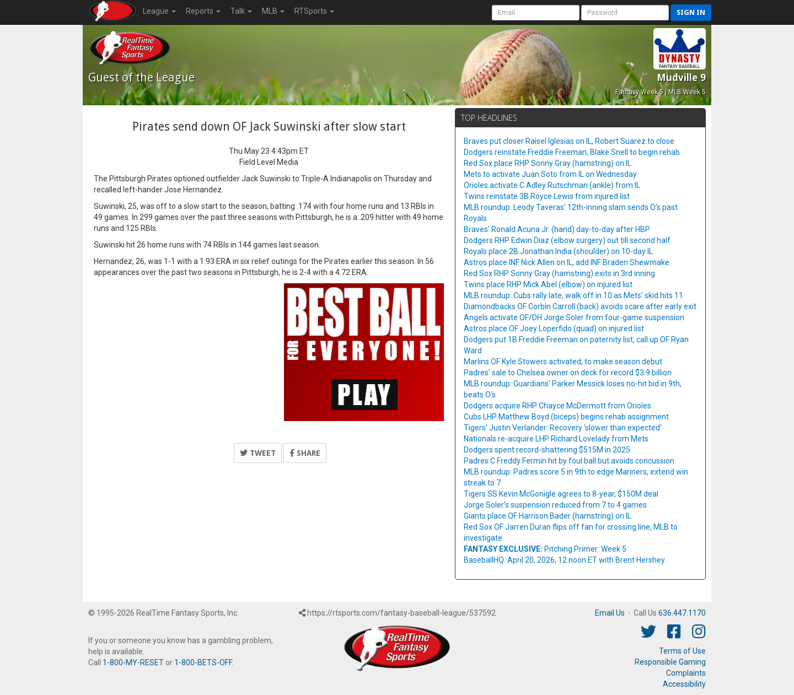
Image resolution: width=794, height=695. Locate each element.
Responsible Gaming (670, 662)
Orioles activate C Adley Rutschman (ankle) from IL (552, 185)
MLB (273, 11)
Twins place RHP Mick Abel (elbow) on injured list (548, 284)
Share (304, 453)
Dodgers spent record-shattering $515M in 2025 (547, 449)
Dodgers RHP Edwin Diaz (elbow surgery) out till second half (567, 240)
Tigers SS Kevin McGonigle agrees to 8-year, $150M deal (561, 493)
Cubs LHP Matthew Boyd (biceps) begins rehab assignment (566, 416)
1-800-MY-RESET (133, 662)
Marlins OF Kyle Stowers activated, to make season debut (563, 361)
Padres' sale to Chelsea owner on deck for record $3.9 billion (568, 372)
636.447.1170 (682, 612)
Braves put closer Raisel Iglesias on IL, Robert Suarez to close (569, 141)
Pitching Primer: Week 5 (545, 549)
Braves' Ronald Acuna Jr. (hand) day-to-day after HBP (557, 229)
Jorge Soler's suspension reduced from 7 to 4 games (555, 504)
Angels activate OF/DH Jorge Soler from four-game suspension (574, 317)
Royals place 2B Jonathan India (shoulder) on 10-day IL (558, 251)
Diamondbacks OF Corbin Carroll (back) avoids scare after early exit (580, 306)
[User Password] (625, 12)
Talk (241, 11)
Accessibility (684, 684)
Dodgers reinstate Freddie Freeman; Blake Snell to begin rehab (572, 152)
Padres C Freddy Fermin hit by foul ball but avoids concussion (569, 460)
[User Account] (536, 12)
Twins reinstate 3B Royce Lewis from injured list (547, 196)
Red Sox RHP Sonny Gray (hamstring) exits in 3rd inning (559, 273)
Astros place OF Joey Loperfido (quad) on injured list (554, 328)
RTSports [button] (314, 11)
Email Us (610, 612)
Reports (203, 11)
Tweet (258, 453)
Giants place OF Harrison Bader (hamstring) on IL (547, 515)
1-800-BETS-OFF (203, 662)
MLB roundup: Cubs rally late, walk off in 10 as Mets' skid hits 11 (573, 295)
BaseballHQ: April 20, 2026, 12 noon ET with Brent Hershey (564, 560)
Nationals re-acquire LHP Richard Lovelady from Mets (556, 438)
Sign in (691, 12)
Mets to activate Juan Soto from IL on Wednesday (550, 174)
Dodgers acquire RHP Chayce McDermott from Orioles (557, 405)
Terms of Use (682, 650)
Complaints (686, 673)
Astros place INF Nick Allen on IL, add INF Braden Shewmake (566, 262)
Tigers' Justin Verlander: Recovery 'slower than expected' (563, 427)
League (159, 11)
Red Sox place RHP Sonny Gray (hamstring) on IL (547, 163)
